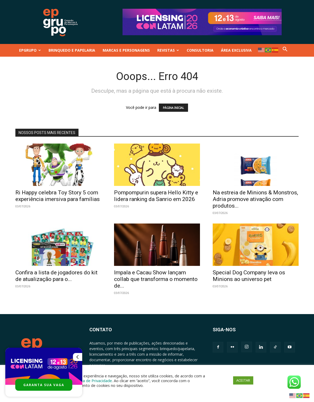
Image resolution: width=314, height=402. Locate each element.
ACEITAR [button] (243, 380)
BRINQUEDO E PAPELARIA (72, 50)
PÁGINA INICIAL (173, 108)
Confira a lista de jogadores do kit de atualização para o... (56, 275)
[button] (285, 50)
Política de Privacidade (92, 380)
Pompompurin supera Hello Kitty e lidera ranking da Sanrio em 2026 (156, 195)
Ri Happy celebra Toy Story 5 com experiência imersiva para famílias (57, 195)
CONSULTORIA (200, 50)
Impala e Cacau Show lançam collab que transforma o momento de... (156, 279)
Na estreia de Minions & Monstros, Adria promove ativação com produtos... (255, 199)
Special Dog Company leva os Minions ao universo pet (249, 275)
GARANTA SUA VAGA (43, 385)
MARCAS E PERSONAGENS (126, 50)
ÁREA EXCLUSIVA (236, 50)
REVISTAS (168, 50)
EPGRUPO (30, 50)
